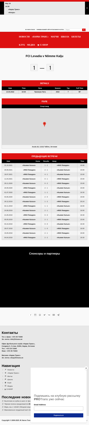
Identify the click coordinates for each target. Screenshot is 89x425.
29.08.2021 (8, 170)
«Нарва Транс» (40, 37)
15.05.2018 (8, 233)
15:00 (82, 165)
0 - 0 (46, 215)
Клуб (22, 45)
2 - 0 (46, 197)
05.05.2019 (8, 219)
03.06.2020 (8, 197)
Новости (24, 37)
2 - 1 (46, 170)
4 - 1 (46, 174)
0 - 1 (46, 179)
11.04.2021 (8, 179)
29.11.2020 (8, 183)
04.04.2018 (8, 237)
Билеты (76, 37)
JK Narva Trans (30, 29)
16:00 (82, 206)
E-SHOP (42, 45)
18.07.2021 (8, 174)
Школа (65, 37)
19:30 (82, 192)
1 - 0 (46, 228)
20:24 (82, 201)
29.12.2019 (8, 201)
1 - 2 (46, 165)
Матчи (55, 37)
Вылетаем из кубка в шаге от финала (19, 401)
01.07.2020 (8, 192)
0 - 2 (46, 183)
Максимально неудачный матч (16, 410)
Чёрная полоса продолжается (16, 404)
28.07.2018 (8, 228)
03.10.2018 (8, 224)
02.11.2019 (8, 206)
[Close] (86, 368)
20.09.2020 (8, 188)
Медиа (31, 45)
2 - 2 (46, 237)
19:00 (82, 197)
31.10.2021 (8, 165)
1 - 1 (46, 192)
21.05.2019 (8, 215)
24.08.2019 (8, 210)
